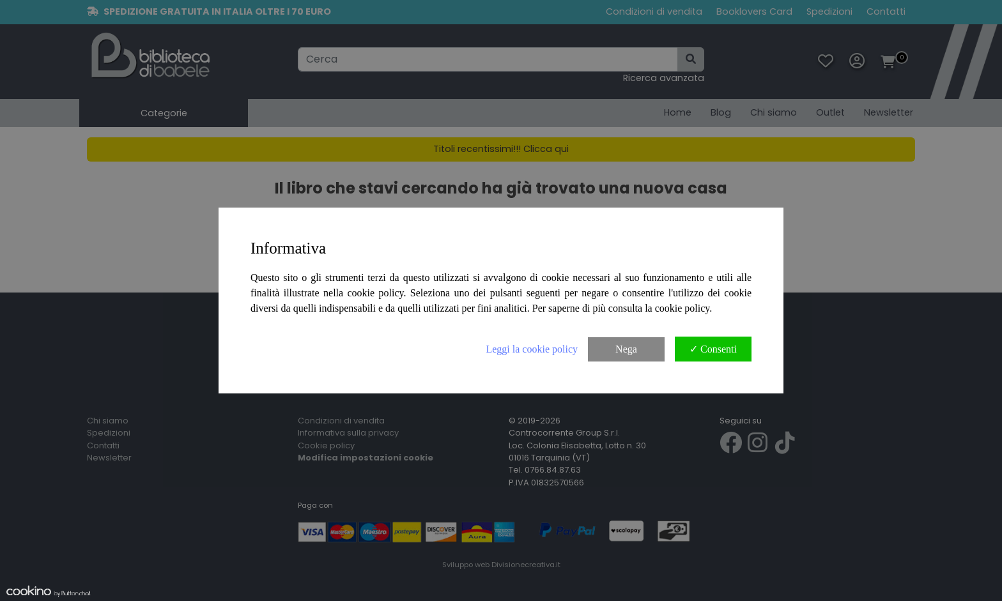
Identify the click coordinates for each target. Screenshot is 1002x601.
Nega (626, 349)
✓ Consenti (713, 349)
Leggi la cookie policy (532, 349)
